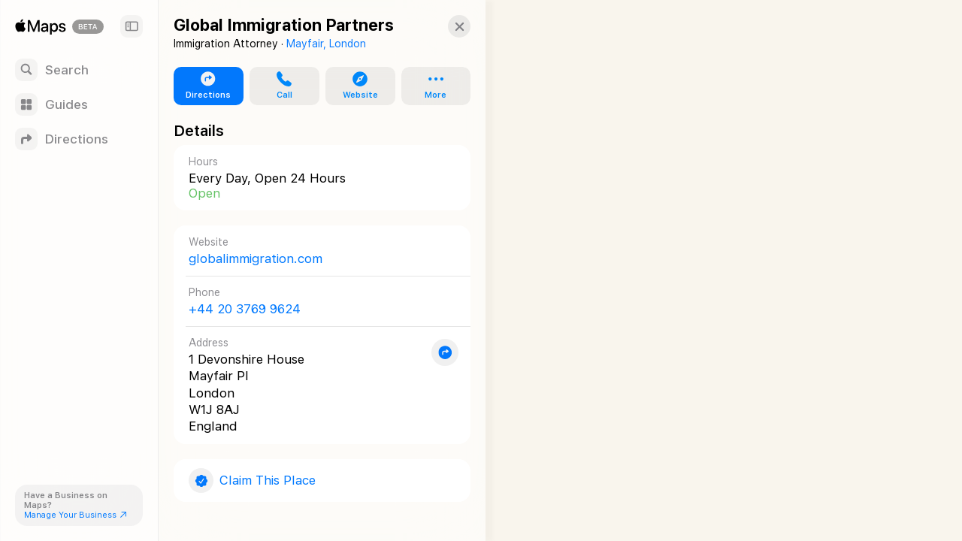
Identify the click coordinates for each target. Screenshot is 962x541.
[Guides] (79, 104)
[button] (448, 26)
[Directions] (79, 139)
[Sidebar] (131, 26)
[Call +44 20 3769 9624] (316, 301)
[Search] (79, 70)
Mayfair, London (326, 44)
